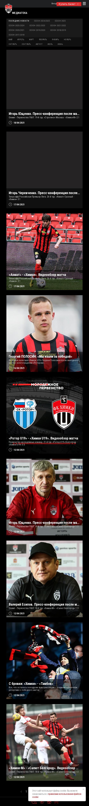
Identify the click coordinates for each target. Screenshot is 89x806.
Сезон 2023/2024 (16, 25)
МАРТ (31, 39)
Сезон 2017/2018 (16, 35)
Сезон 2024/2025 (42, 21)
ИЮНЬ (60, 44)
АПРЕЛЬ (20, 39)
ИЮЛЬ (50, 44)
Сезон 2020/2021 (16, 30)
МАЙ (10, 39)
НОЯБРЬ (67, 39)
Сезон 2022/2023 (37, 25)
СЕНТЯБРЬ (26, 44)
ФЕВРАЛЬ (43, 39)
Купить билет (69, 4)
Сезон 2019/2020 (37, 30)
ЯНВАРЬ (55, 39)
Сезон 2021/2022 (58, 25)
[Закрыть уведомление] (83, 789)
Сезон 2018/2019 (58, 30)
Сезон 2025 (60, 21)
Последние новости (19, 21)
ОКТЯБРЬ (13, 44)
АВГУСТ (39, 44)
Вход (54, 4)
